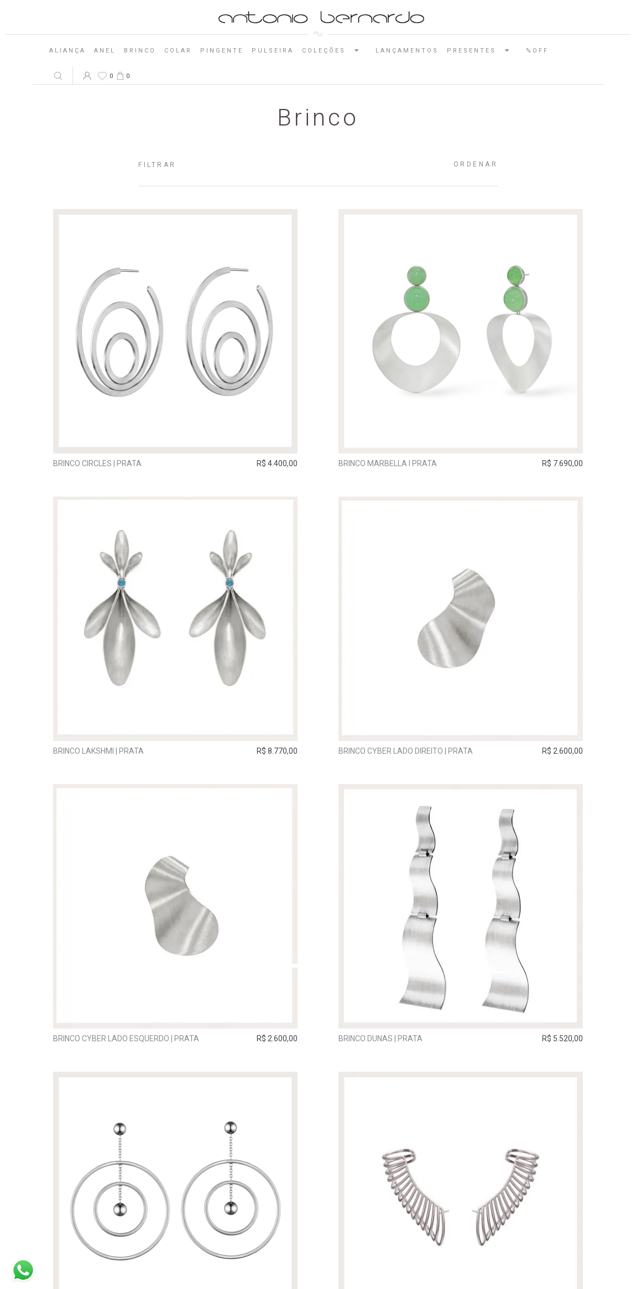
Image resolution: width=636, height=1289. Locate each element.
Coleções (334, 50)
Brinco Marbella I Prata (387, 463)
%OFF (537, 50)
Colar (178, 50)
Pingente (221, 50)
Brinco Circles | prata (97, 463)
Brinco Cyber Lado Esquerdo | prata (126, 1038)
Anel (105, 50)
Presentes (482, 50)
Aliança (67, 50)
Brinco (140, 50)
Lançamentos (407, 50)
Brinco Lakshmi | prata (98, 751)
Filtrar (157, 165)
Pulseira (273, 50)
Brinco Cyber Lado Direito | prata (405, 751)
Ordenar (475, 164)
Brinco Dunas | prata (380, 1038)
